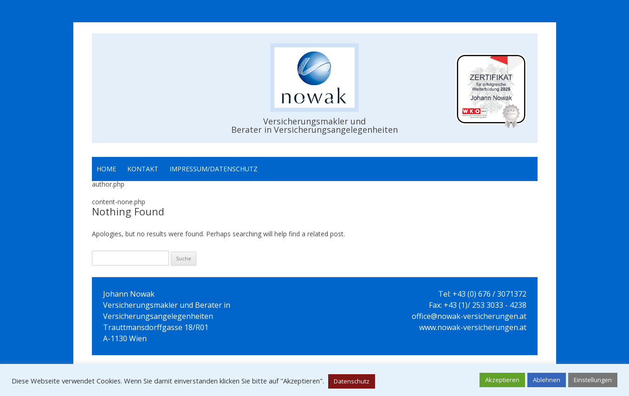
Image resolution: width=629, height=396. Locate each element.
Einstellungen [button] (593, 380)
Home (106, 168)
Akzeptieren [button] (502, 380)
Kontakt (142, 168)
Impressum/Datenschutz (213, 168)
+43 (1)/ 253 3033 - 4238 (485, 305)
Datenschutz (352, 381)
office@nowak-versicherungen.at (469, 316)
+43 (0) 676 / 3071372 (489, 294)
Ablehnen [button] (546, 380)
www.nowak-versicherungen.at (472, 327)
